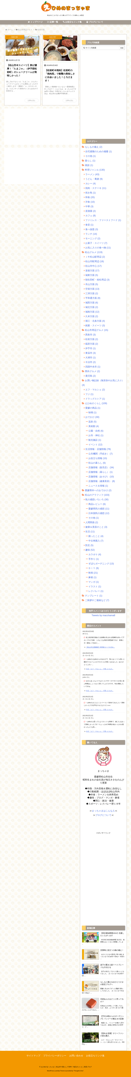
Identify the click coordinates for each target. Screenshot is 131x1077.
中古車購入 (95, 540)
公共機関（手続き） (100, 453)
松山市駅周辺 (94, 261)
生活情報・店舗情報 (98, 449)
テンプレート (93, 595)
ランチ (91, 234)
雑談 (89, 165)
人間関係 (91, 522)
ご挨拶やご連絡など (97, 600)
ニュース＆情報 (98, 486)
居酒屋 (90, 211)
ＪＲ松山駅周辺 (95, 257)
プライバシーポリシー (54, 1055)
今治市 (90, 362)
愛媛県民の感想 (98, 508)
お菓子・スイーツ (96, 243)
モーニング (92, 238)
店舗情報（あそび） (101, 476)
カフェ (90, 215)
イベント (95, 444)
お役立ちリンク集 (95, 1055)
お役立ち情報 (97, 458)
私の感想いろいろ (96, 499)
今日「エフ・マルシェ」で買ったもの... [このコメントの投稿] (99, 669)
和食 (90, 197)
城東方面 (91, 275)
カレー (90, 183)
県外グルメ (92, 371)
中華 (89, 206)
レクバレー (95, 591)
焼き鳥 (90, 192)
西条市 (90, 334)
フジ (89, 394)
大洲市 (90, 357)
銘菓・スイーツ (95, 325)
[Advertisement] (41, 126)
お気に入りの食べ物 (98, 247)
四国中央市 (92, 366)
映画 (93, 573)
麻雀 (92, 577)
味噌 (92, 412)
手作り (93, 559)
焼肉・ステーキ (95, 188)
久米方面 (91, 316)
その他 (90, 156)
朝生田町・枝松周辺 (97, 279)
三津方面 (91, 293)
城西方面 (91, 302)
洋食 (90, 202)
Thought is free (78, 1071)
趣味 (90, 550)
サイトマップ (33, 1055)
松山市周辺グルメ (25, 30)
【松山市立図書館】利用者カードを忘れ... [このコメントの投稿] (100, 647)
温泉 (92, 421)
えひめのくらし (96, 403)
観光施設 (94, 440)
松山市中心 (93, 266)
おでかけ (92, 417)
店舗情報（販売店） (101, 467)
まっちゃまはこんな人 (103, 810)
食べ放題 (91, 229)
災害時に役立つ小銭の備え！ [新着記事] (112, 950)
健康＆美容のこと (96, 527)
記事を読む (31, 100)
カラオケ (94, 554)
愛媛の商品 (92, 408)
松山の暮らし (97, 463)
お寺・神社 (95, 435)
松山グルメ (93, 252)
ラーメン (92, 174)
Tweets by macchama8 (103, 615)
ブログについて (103, 815)
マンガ (93, 582)
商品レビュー (97, 504)
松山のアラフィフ (97, 495)
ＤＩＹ (93, 568)
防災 (89, 545)
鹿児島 (90, 376)
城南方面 (92, 311)
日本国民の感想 (98, 513)
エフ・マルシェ (95, 389)
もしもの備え (93, 147)
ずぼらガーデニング (101, 563)
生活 (90, 531)
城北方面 (91, 307)
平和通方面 (92, 298)
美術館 (93, 426)
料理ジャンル (95, 170)
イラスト (94, 586)
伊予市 (90, 348)
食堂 (89, 224)
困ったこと (95, 536)
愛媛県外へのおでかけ (98, 490)
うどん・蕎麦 (94, 179)
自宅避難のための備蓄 (98, 151)
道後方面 (92, 270)
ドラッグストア (95, 398)
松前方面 (91, 339)
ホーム (10, 30)
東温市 (90, 353)
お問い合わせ (76, 1055)
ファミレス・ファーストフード (103, 220)
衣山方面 (91, 284)
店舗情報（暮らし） (100, 472)
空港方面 (92, 289)
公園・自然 (95, 431)
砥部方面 (91, 344)
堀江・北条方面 (95, 321)
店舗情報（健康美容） (101, 481)
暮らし (90, 160)
